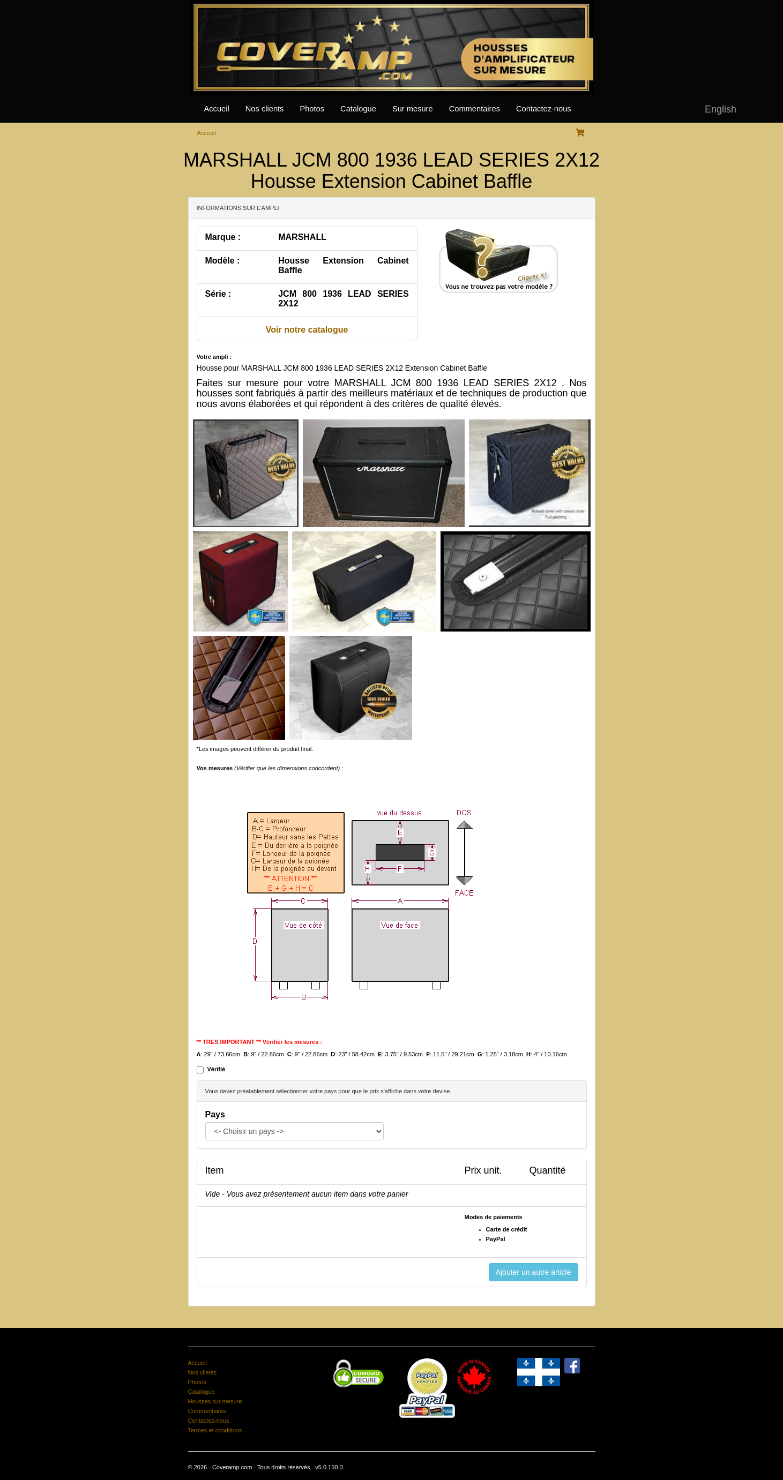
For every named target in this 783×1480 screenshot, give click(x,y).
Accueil (216, 108)
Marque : (223, 237)
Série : (218, 293)
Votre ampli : (214, 357)
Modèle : (222, 260)
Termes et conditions (215, 1430)
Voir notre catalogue (307, 329)
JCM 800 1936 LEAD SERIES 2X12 (343, 298)
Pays (215, 1114)
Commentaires (474, 108)
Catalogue (358, 108)
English (720, 109)
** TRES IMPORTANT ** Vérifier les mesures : (260, 1042)
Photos (312, 108)
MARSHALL (302, 237)
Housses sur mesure (215, 1401)
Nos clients (264, 108)
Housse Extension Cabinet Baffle (343, 265)
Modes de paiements (494, 1217)
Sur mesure (412, 108)
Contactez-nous (543, 108)
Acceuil (206, 133)
